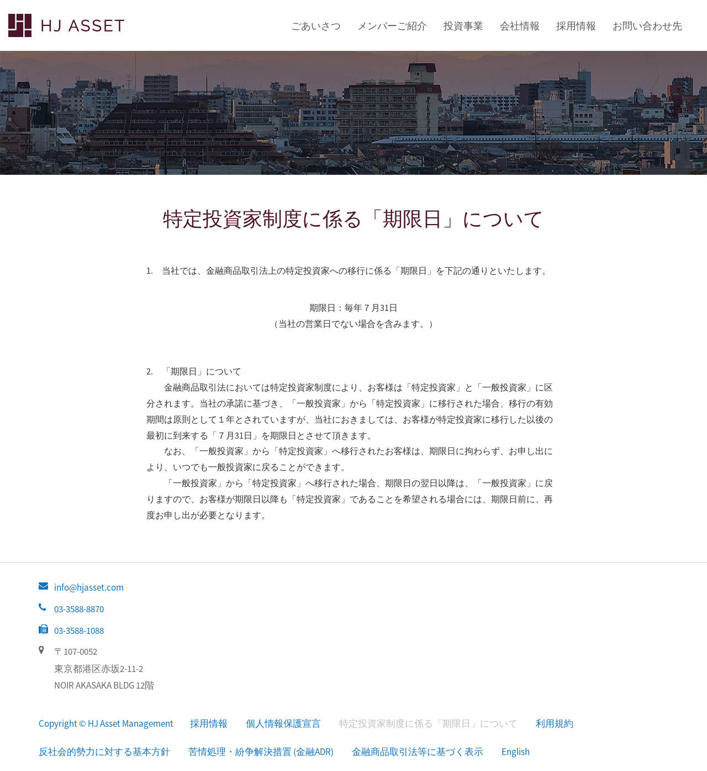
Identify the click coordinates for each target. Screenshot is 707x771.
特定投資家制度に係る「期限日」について (428, 723)
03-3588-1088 (79, 630)
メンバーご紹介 (392, 25)
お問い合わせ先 (647, 25)
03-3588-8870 (79, 609)
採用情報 (576, 25)
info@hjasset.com (89, 587)
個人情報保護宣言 (283, 723)
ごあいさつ (316, 25)
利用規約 (554, 723)
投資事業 (463, 25)
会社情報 (520, 25)
